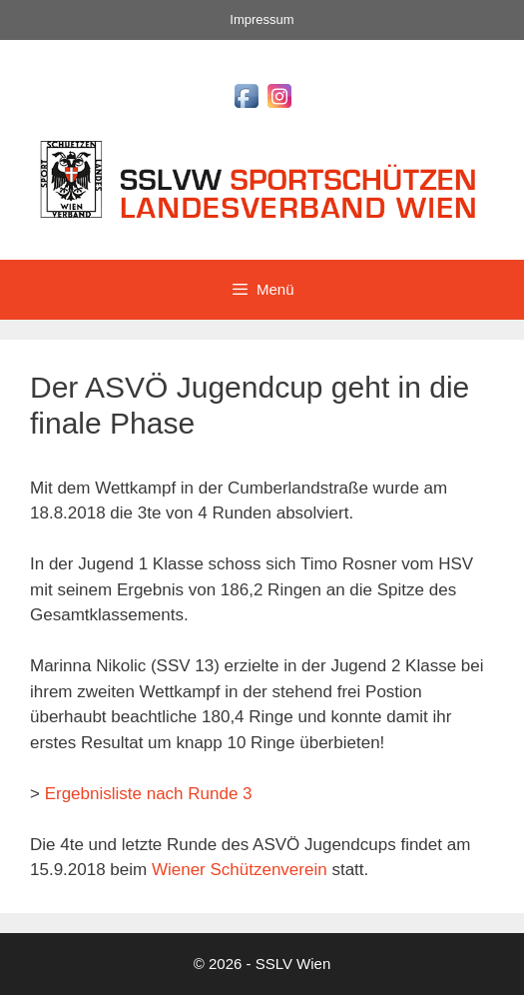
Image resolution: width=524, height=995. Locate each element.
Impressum (261, 19)
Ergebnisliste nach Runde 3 (149, 793)
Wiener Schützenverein (239, 869)
